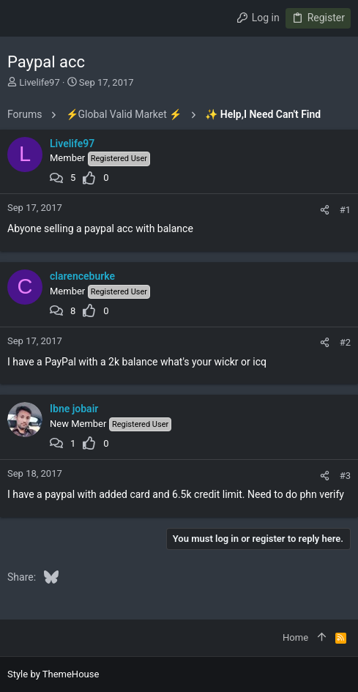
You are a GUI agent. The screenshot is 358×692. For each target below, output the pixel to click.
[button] (22, 18)
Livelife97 (39, 82)
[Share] (325, 210)
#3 (345, 475)
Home (295, 637)
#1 (345, 209)
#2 (345, 342)
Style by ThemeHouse (53, 674)
